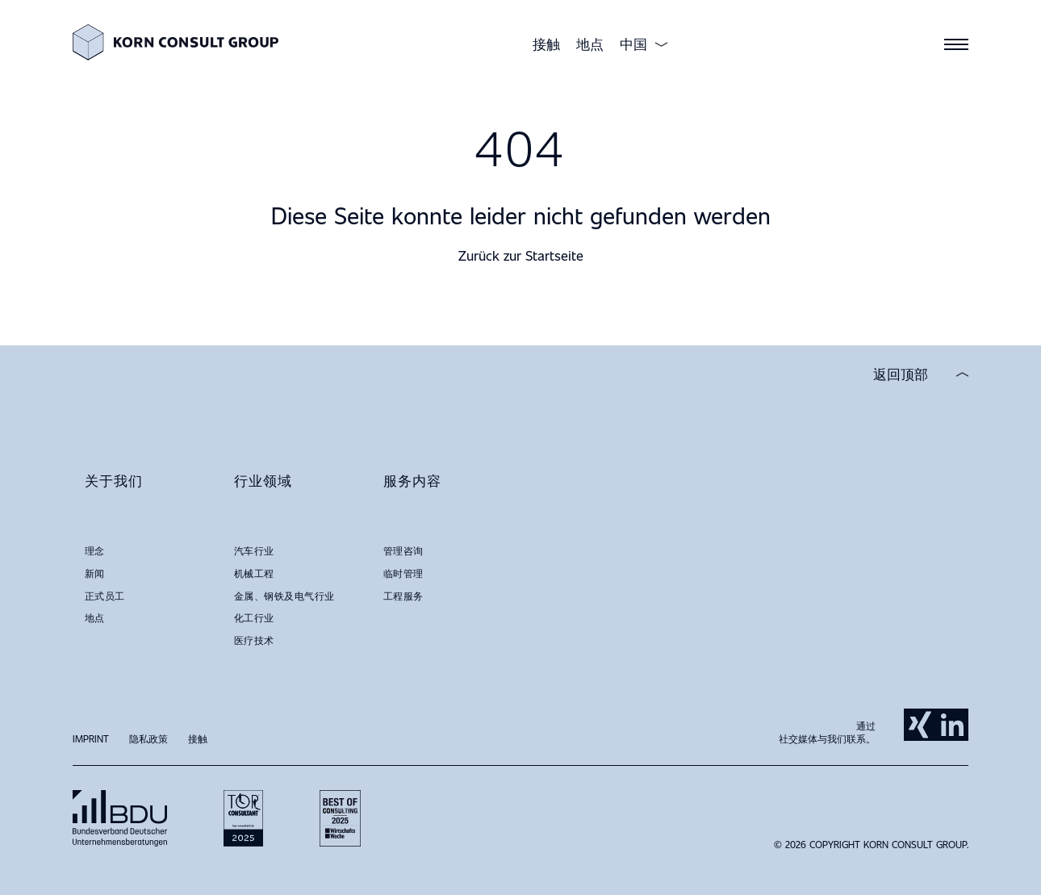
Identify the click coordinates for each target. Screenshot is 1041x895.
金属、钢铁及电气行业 (284, 595)
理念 (95, 550)
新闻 (95, 573)
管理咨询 (403, 550)
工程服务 (403, 595)
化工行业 (254, 617)
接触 (546, 44)
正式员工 (105, 595)
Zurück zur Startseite (520, 255)
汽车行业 (254, 550)
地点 (590, 44)
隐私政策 (148, 738)
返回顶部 (900, 374)
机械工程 (254, 573)
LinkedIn (952, 725)
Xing (920, 725)
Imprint (91, 738)
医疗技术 (254, 640)
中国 (633, 44)
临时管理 (403, 573)
